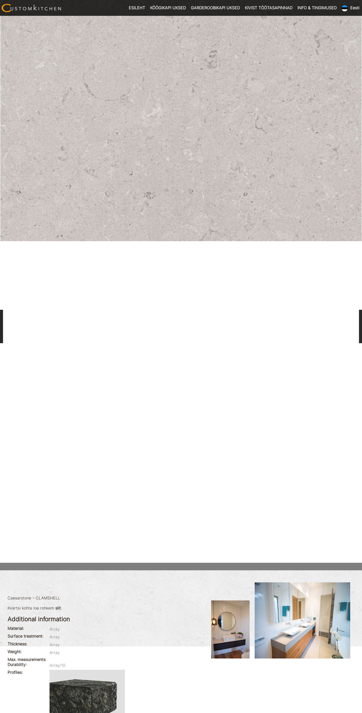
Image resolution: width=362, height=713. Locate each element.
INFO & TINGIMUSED (317, 7)
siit (58, 607)
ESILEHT (137, 7)
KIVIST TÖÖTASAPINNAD (268, 7)
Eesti (354, 7)
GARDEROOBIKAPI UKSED (215, 7)
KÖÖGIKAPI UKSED (168, 7)
